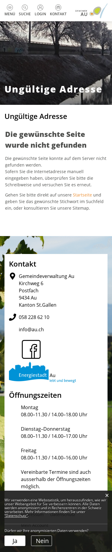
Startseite (82, 195)
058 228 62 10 (34, 317)
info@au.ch (31, 329)
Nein (42, 541)
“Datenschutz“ (16, 515)
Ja (15, 541)
